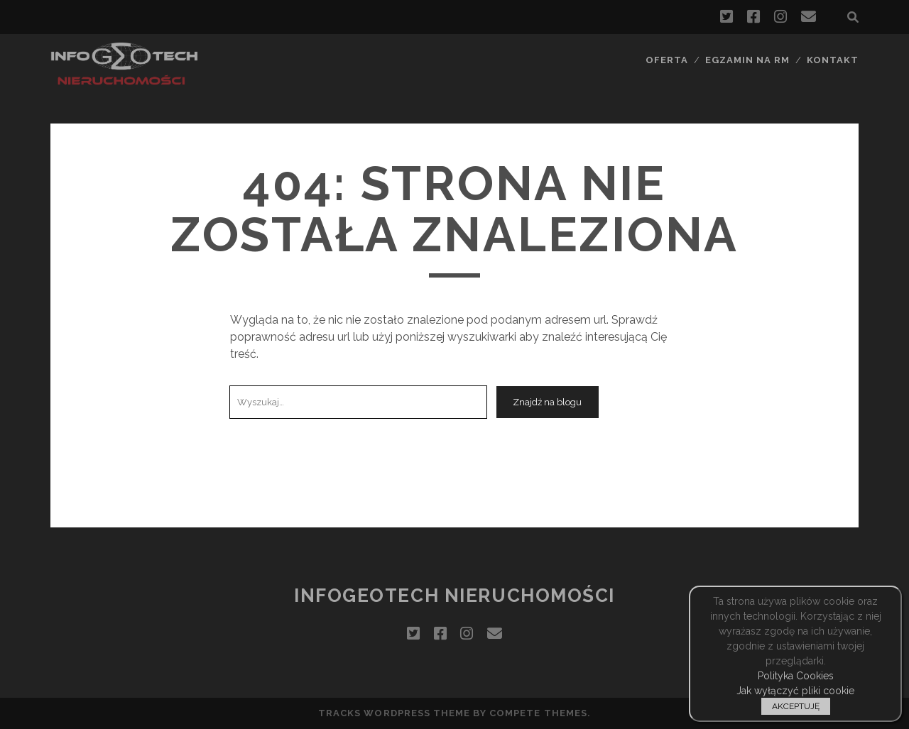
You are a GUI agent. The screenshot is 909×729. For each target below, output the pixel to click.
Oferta (667, 60)
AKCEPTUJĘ (796, 706)
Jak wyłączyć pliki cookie (795, 690)
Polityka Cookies (796, 675)
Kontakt (833, 60)
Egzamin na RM (747, 60)
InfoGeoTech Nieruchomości (454, 595)
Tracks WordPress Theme (394, 713)
